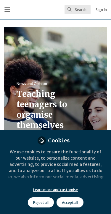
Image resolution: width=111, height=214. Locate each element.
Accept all (70, 202)
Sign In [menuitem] (101, 9)
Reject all (41, 202)
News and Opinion (32, 83)
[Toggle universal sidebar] (7, 9)
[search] (78, 9)
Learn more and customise (55, 190)
